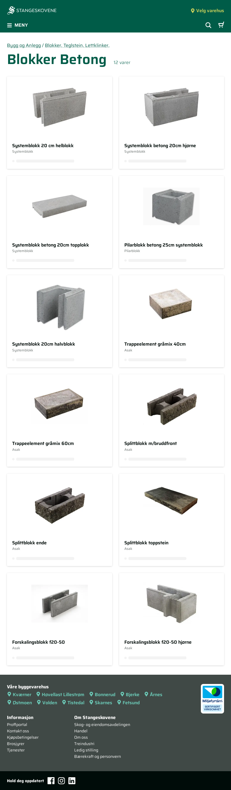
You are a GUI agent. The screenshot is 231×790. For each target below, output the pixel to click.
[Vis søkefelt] (208, 25)
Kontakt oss (18, 731)
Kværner (19, 694)
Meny (17, 25)
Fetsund (128, 702)
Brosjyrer (15, 743)
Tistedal (73, 702)
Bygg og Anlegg (24, 45)
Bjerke (129, 694)
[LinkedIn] (71, 780)
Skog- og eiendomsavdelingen (102, 724)
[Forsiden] (32, 11)
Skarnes (100, 702)
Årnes (153, 694)
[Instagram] (61, 780)
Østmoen (19, 702)
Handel (81, 731)
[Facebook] (51, 780)
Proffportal (17, 724)
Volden (47, 702)
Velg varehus (207, 10)
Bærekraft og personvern (97, 756)
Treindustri (84, 743)
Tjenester (16, 750)
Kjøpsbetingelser (23, 737)
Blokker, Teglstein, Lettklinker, (77, 45)
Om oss (81, 737)
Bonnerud (102, 694)
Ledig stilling (86, 750)
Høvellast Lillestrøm (60, 694)
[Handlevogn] (221, 25)
